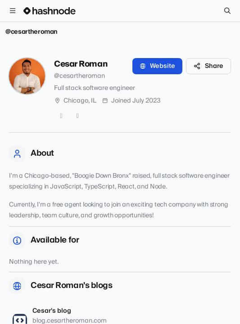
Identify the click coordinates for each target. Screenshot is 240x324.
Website (157, 66)
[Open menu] (12, 11)
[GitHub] (61, 116)
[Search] (227, 11)
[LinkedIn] (77, 116)
